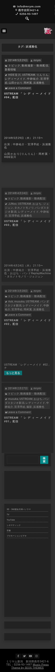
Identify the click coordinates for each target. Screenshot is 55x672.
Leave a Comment (19, 88)
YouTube (11, 520)
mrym (37, 60)
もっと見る (13, 397)
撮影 (29, 429)
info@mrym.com (27, 6)
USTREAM (28, 74)
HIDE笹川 (14, 74)
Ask (10, 326)
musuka (19, 326)
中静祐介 (33, 78)
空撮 (9, 530)
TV (8, 515)
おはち (37, 227)
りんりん (42, 74)
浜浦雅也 (38, 82)
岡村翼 (28, 82)
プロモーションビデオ (17, 536)
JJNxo (12, 227)
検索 (44, 460)
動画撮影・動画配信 (35, 65)
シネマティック (14, 525)
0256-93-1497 (26, 14)
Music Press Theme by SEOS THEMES (30, 666)
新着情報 (10, 69)
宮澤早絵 (14, 239)
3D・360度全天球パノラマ (19, 509)
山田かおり (16, 82)
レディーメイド (15, 78)
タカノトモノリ (24, 231)
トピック (14, 65)
